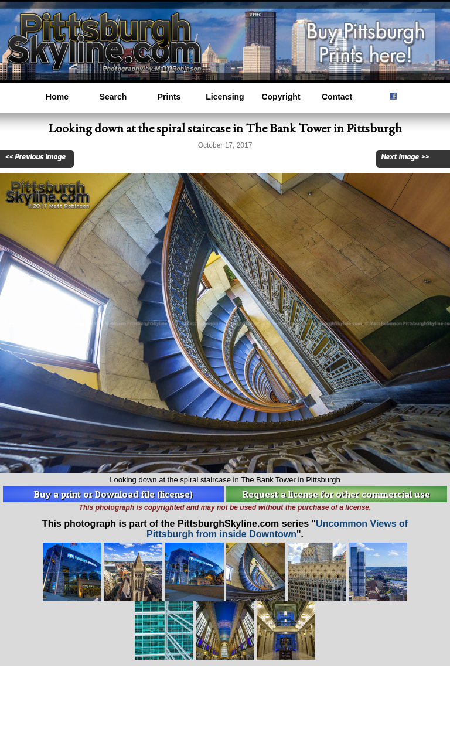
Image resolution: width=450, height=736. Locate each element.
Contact (337, 96)
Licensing (225, 96)
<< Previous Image (35, 157)
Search (113, 96)
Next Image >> (405, 157)
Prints (169, 96)
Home (57, 96)
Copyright (280, 96)
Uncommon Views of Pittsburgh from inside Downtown (277, 529)
